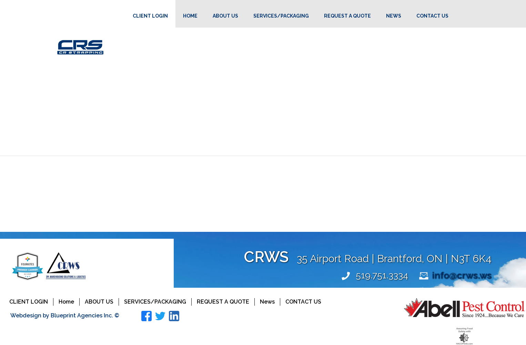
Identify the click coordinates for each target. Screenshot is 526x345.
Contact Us (432, 16)
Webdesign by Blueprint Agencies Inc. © (64, 315)
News (393, 16)
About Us (225, 16)
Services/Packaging (281, 16)
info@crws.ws (462, 275)
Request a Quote (347, 16)
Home (190, 16)
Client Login (150, 16)
